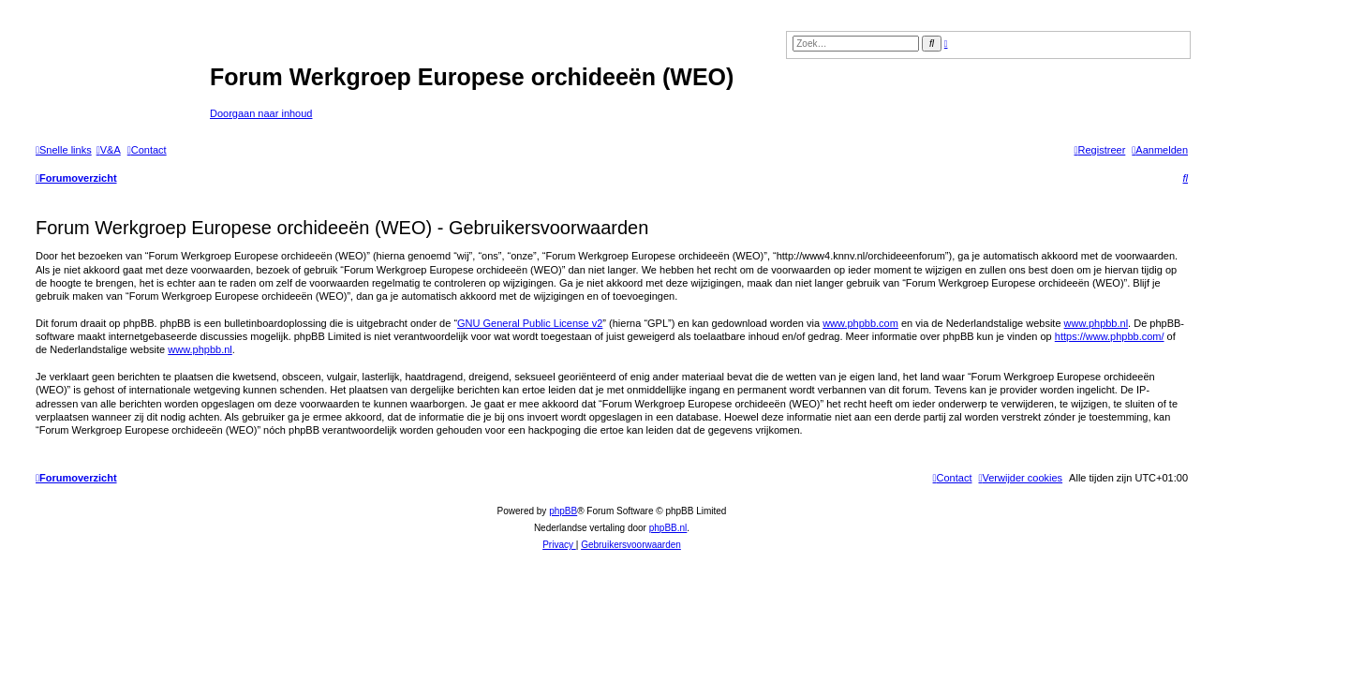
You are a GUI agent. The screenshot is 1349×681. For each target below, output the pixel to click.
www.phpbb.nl (1096, 323)
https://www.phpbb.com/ (1109, 336)
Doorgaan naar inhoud (261, 113)
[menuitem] (108, 149)
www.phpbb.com (860, 323)
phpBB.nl (668, 528)
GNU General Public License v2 (529, 323)
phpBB (563, 511)
